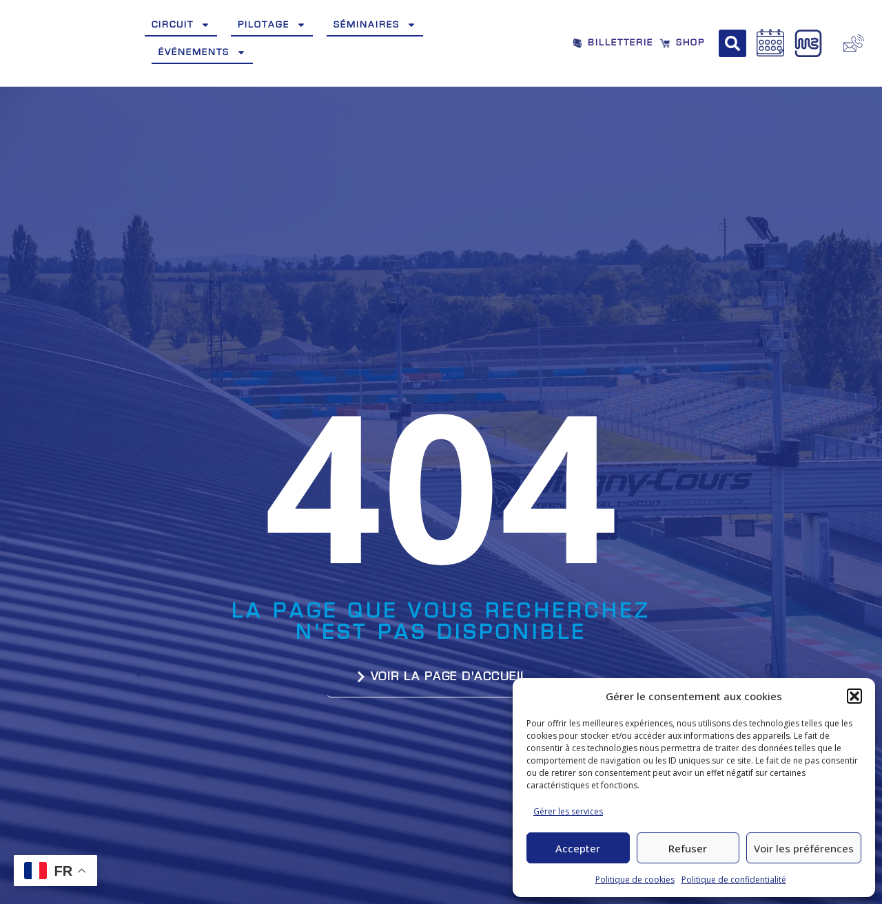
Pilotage (272, 24)
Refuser (687, 848)
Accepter (577, 848)
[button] (854, 696)
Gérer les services (568, 811)
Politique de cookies (635, 879)
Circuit (181, 24)
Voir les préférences (804, 848)
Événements (202, 52)
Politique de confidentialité (733, 879)
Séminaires (375, 24)
